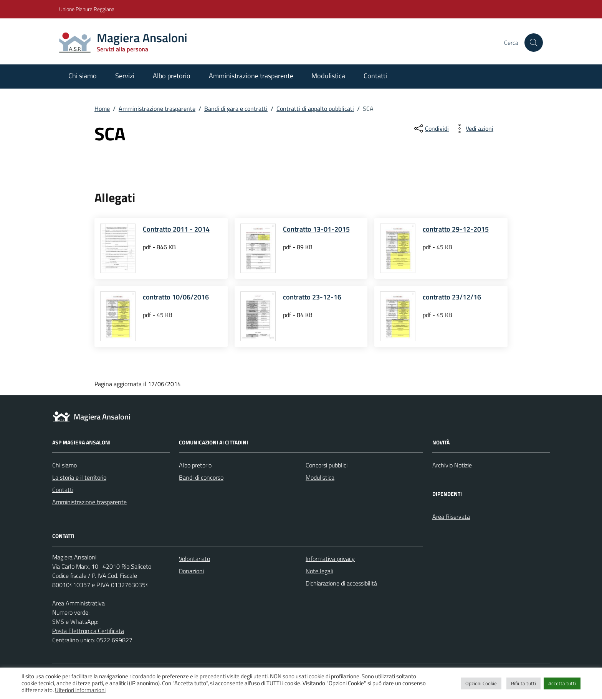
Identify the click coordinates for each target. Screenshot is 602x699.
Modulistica (328, 76)
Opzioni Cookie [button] (481, 683)
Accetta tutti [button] (562, 683)
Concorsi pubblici (326, 465)
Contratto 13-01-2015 (316, 229)
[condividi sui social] (430, 128)
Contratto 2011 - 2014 (176, 229)
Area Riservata (451, 516)
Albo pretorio (171, 76)
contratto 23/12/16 (452, 297)
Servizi (124, 76)
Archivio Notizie (452, 465)
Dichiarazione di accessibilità (341, 583)
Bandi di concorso (201, 477)
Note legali (319, 571)
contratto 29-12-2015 (456, 229)
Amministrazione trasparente (251, 76)
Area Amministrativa (78, 603)
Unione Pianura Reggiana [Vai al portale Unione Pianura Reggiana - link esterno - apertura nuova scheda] (86, 9)
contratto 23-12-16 (312, 297)
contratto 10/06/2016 (176, 297)
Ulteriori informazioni (80, 690)
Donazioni (191, 571)
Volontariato (194, 558)
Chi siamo (82, 76)
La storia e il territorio (79, 477)
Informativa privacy (330, 558)
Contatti (375, 76)
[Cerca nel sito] (533, 42)
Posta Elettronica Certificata (88, 630)
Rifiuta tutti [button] (523, 683)
